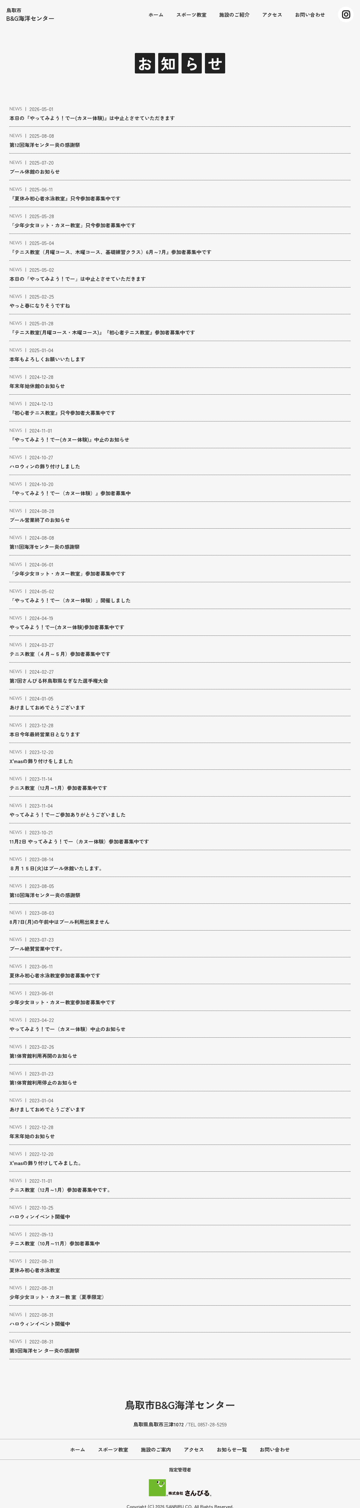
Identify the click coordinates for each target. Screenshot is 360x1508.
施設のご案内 (156, 1449)
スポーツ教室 (113, 1449)
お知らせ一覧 (232, 1449)
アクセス (194, 1449)
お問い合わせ (275, 1449)
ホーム (77, 1449)
